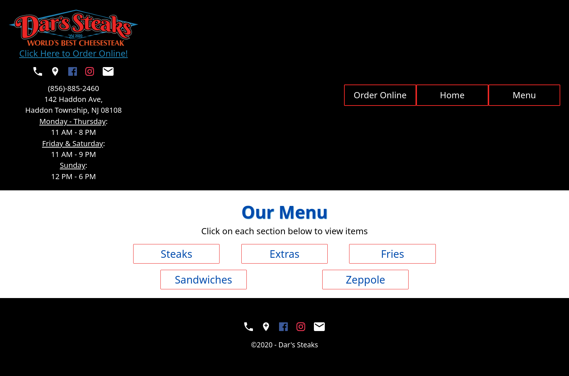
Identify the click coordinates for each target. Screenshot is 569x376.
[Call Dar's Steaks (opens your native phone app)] (37, 71)
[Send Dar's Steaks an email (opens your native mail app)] (108, 71)
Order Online (380, 95)
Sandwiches (203, 279)
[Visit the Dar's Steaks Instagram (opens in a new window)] (89, 71)
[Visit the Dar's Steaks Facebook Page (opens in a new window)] (72, 71)
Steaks (176, 254)
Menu (524, 95)
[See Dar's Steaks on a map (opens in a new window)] (55, 71)
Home (452, 95)
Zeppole (365, 279)
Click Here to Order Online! (73, 53)
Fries (392, 254)
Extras (284, 254)
